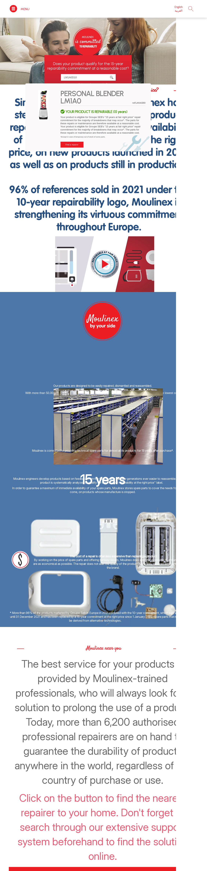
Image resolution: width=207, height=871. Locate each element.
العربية (178, 10)
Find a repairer (72, 145)
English (178, 7)
